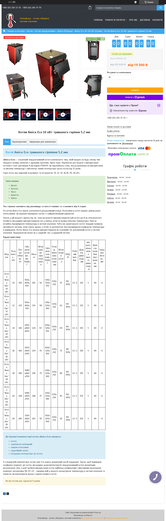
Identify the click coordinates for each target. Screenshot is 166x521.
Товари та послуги (115, 20)
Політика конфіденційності (116, 518)
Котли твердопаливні (45, 31)
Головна (98, 20)
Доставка (145, 20)
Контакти (157, 20)
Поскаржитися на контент (93, 518)
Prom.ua (97, 512)
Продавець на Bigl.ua (83, 515)
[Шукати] (160, 7)
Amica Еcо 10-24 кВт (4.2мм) (88, 31)
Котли (30, 31)
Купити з (135, 97)
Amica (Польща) (65, 31)
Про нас (133, 20)
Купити (135, 90)
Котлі (9, 152)
